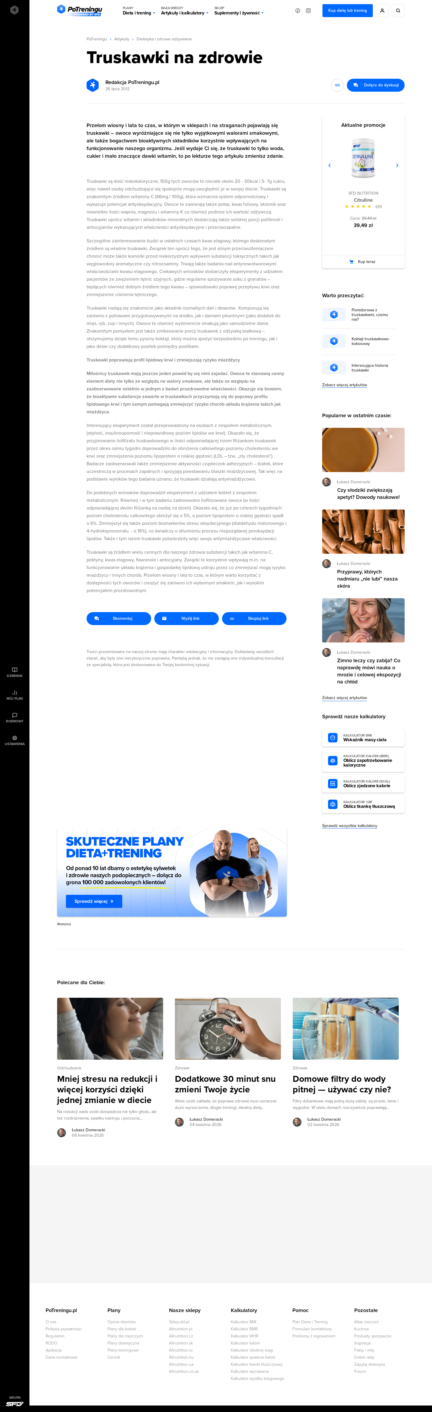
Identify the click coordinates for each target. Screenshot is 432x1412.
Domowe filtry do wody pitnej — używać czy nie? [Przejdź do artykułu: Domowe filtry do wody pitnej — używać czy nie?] (342, 1084)
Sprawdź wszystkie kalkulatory (349, 825)
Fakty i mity (364, 1350)
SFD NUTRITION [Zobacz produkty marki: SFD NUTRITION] (363, 193)
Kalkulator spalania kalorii (253, 1357)
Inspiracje (362, 1343)
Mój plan (14, 698)
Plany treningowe (123, 1350)
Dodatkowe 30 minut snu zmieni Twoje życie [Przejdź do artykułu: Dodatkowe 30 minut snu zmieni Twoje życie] (225, 1084)
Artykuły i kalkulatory (182, 11)
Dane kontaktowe (61, 1357)
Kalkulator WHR (244, 1336)
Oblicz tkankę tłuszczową (371, 804)
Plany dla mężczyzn (125, 1336)
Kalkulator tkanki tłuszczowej (256, 1364)
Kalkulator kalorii (245, 1343)
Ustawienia (15, 744)
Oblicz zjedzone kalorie (371, 784)
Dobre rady (364, 1357)
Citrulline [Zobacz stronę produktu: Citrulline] (363, 200)
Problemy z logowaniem (313, 1336)
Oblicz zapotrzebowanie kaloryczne (371, 761)
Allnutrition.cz (181, 1336)
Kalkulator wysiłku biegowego (257, 1378)
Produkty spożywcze (372, 1336)
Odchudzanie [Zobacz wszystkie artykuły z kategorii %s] (69, 1068)
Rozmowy (15, 721)
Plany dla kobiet (121, 1329)
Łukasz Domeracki (353, 481)
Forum (360, 1371)
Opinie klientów (121, 1321)
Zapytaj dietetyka (369, 1364)
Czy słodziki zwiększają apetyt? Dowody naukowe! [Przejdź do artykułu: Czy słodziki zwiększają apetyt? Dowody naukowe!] (368, 493)
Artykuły (121, 39)
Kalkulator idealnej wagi (252, 1350)
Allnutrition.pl (180, 1329)
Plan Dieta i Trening (309, 1321)
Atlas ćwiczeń (366, 1321)
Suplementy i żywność (237, 11)
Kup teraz (366, 261)
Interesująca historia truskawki (370, 368)
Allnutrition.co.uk (184, 1371)
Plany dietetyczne (123, 1343)
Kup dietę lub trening (347, 10)
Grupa (15, 1397)
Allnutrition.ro (181, 1350)
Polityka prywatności (64, 1329)
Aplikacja (54, 1350)
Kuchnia (361, 1329)
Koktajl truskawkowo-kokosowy (371, 341)
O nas (51, 1321)
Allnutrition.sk (181, 1343)
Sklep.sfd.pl (179, 1321)
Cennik (113, 1357)
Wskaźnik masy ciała (371, 738)
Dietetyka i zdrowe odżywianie (164, 39)
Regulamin (55, 1336)
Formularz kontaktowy (312, 1329)
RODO (51, 1343)
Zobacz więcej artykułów (344, 384)
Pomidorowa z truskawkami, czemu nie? (370, 315)
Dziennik (14, 676)
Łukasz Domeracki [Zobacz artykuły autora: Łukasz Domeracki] (88, 1129)
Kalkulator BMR (244, 1329)
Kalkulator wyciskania (250, 1371)
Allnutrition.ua (181, 1364)
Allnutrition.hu (181, 1357)
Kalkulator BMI (243, 1321)
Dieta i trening (137, 11)
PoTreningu (97, 39)
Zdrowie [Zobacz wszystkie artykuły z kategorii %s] (182, 1068)
